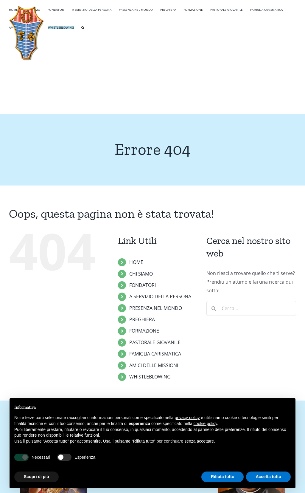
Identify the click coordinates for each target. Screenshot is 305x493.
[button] (82, 27)
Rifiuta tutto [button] (222, 476)
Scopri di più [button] (36, 476)
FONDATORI (142, 285)
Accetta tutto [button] (268, 476)
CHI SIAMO (141, 274)
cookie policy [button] (205, 423)
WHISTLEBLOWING (150, 376)
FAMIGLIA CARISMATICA (155, 353)
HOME (136, 262)
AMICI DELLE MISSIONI (153, 365)
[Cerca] (213, 308)
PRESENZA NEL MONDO (155, 308)
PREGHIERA (142, 319)
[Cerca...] (251, 308)
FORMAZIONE (144, 330)
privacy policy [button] (187, 417)
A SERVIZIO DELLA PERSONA (160, 296)
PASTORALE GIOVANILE (154, 342)
